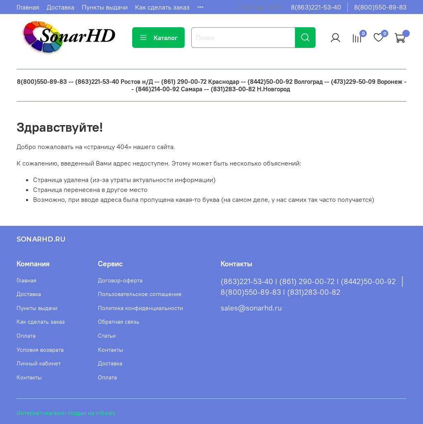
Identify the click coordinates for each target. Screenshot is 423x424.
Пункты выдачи (105, 7)
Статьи (107, 335)
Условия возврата (40, 349)
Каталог (158, 37)
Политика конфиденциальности (140, 308)
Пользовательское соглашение (140, 294)
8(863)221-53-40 (316, 7)
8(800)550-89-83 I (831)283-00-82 (280, 292)
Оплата (26, 335)
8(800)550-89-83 (380, 7)
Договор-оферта (120, 280)
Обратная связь (118, 321)
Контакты (29, 377)
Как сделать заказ (162, 7)
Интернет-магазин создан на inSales (66, 413)
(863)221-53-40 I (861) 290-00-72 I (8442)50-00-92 (308, 281)
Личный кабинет (39, 363)
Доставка (60, 7)
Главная (28, 7)
